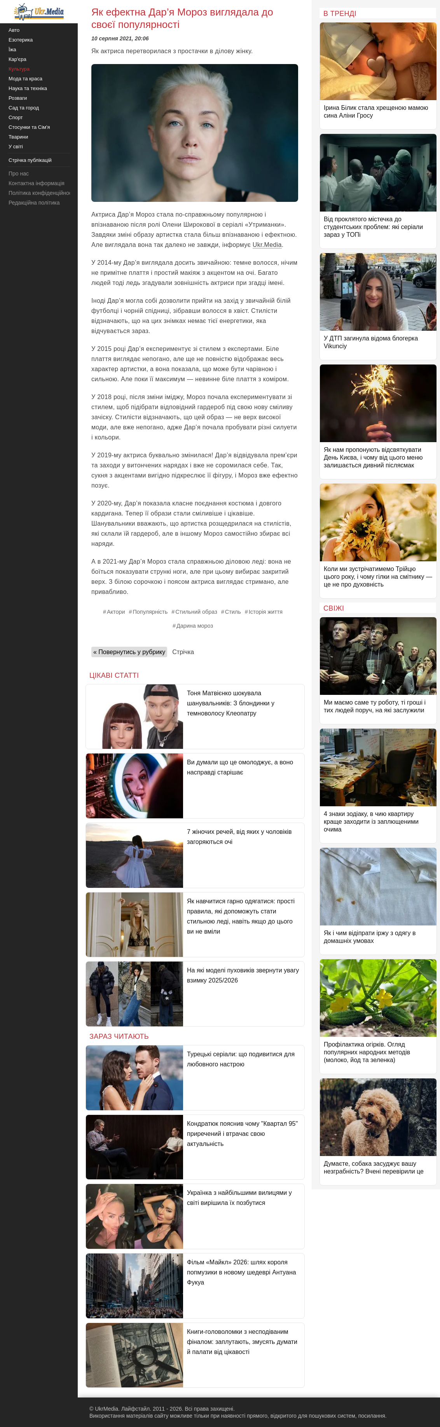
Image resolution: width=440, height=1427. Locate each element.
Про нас (19, 173)
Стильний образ (196, 612)
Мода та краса (25, 79)
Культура (19, 69)
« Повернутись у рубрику (129, 652)
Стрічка (183, 652)
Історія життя (266, 612)
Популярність (150, 612)
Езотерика (21, 40)
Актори (116, 612)
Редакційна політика (34, 203)
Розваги (18, 98)
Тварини (18, 137)
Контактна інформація (37, 183)
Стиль (233, 612)
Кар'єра (17, 59)
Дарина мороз (194, 626)
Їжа (12, 49)
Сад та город (24, 108)
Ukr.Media (267, 244)
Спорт (16, 117)
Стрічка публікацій (30, 160)
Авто (14, 30)
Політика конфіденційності (42, 193)
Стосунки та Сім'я (29, 127)
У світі (16, 146)
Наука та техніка (28, 88)
